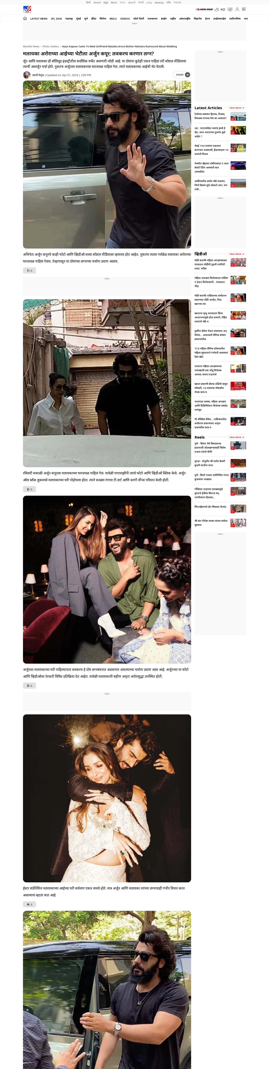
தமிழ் (149, 2)
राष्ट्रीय (173, 18)
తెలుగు (114, 2)
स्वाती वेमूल (38, 75)
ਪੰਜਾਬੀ (141, 2)
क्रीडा (93, 18)
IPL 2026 (56, 18)
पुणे (86, 18)
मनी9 (168, 2)
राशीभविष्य (235, 18)
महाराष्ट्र (69, 18)
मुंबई (78, 18)
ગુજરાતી (132, 2)
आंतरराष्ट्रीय (184, 18)
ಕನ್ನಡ (105, 2)
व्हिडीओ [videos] (201, 253)
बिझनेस (198, 18)
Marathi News (31, 46)
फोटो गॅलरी (138, 18)
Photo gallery (50, 46)
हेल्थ (207, 18)
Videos (125, 18)
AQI (222, 9)
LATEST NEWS (39, 18)
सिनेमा (103, 18)
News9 (97, 2)
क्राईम (164, 18)
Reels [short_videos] (200, 437)
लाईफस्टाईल (219, 18)
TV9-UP (177, 2)
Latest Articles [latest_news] (208, 107)
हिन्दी (88, 2)
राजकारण (152, 18)
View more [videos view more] (237, 254)
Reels (113, 18)
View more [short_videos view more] (237, 437)
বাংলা (122, 2)
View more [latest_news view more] (237, 107)
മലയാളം (159, 2)
